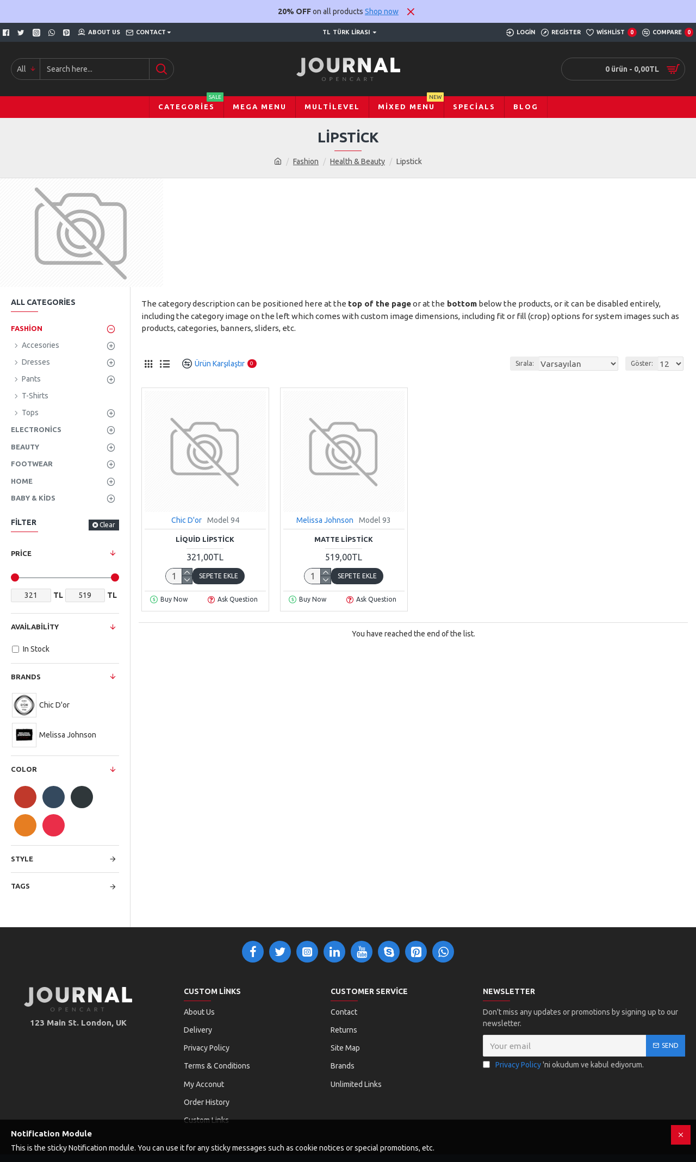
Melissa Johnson (324, 520)
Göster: (645, 363)
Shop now (382, 11)
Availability (35, 626)
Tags (20, 886)
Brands (26, 676)
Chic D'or (186, 520)
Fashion (306, 161)
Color (24, 769)
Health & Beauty (357, 161)
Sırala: (537, 363)
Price (21, 553)
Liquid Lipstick (205, 539)
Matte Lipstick (343, 539)
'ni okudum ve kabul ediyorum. (563, 1065)
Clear (107, 524)
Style (22, 859)
